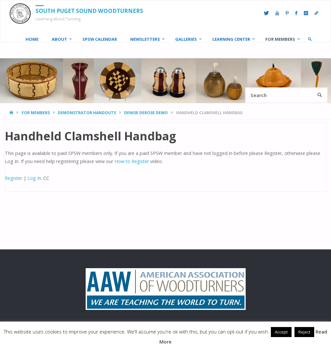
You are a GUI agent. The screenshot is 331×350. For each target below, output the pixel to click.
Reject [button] (304, 332)
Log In (34, 178)
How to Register (131, 161)
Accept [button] (281, 332)
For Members (36, 112)
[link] (310, 39)
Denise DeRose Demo (146, 112)
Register (13, 178)
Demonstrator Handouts (87, 112)
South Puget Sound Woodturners (89, 11)
